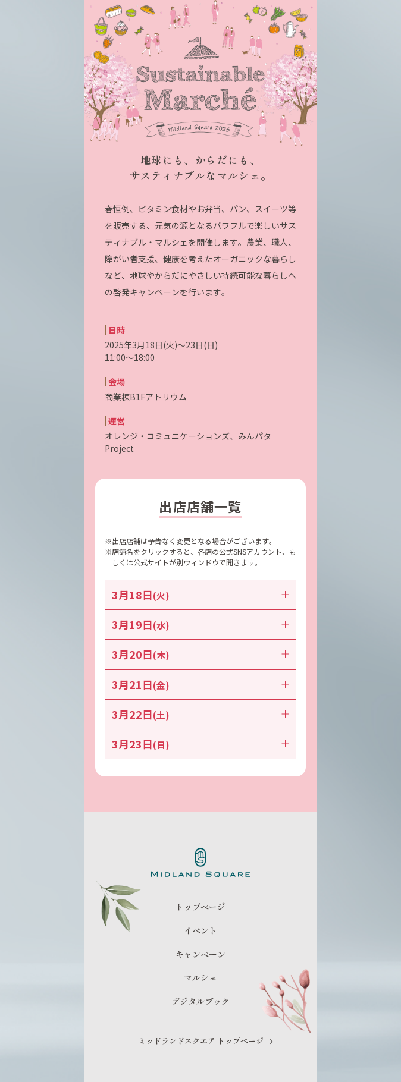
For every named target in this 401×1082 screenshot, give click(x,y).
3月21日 (141, 684)
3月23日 (141, 743)
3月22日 (141, 714)
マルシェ (200, 977)
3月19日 (141, 624)
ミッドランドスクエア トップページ (201, 1041)
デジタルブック (200, 1001)
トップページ (200, 907)
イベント (200, 930)
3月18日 (141, 594)
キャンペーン (200, 954)
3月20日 (141, 654)
